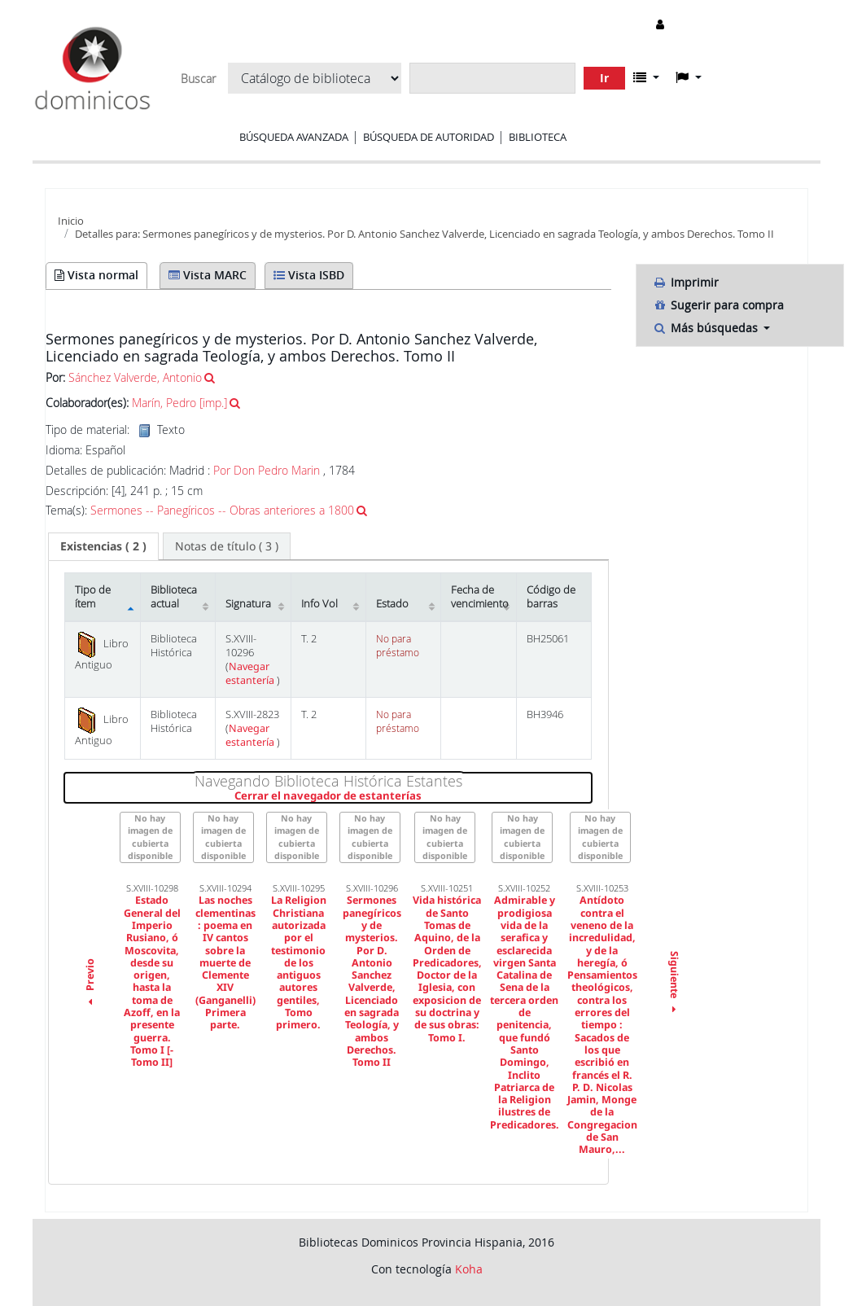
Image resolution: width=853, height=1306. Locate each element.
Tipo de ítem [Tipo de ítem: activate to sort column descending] (93, 597)
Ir (604, 77)
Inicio (71, 220)
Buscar (198, 79)
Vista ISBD (308, 275)
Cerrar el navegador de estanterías (413, 796)
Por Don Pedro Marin (266, 470)
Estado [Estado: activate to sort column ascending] (392, 604)
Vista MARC (207, 275)
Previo (90, 983)
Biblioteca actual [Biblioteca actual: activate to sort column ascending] (174, 597)
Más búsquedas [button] (707, 327)
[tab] (103, 546)
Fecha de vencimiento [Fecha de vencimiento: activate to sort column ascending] (480, 597)
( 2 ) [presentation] (103, 546)
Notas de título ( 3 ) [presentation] (226, 546)
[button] (646, 77)
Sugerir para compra (718, 305)
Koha (469, 1269)
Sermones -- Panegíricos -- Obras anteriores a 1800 (222, 510)
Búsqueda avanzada (293, 136)
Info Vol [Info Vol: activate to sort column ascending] (319, 604)
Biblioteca (537, 136)
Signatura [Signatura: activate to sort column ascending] (248, 604)
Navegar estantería (251, 673)
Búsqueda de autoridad (428, 136)
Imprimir (686, 282)
